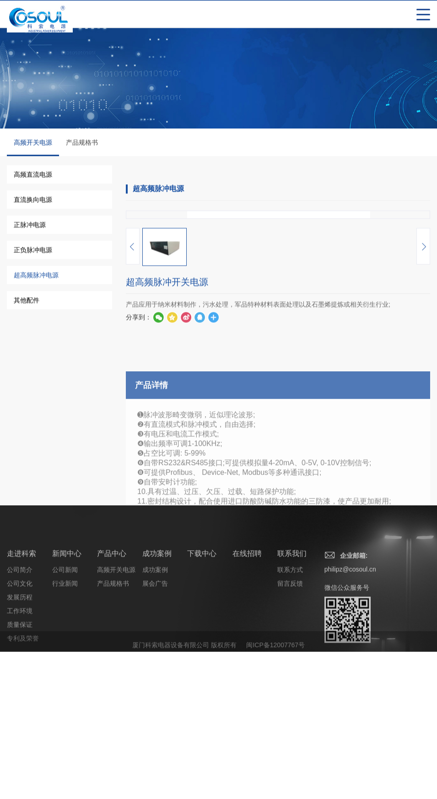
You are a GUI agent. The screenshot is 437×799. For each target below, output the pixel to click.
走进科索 (21, 732)
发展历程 (19, 776)
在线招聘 (247, 732)
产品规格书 (82, 143)
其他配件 (26, 301)
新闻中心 (66, 732)
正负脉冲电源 (33, 251)
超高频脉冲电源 (36, 276)
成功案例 (157, 732)
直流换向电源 (33, 200)
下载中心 (201, 732)
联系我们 (292, 732)
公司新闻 (65, 748)
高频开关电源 (33, 148)
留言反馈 (290, 762)
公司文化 (19, 762)
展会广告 (155, 762)
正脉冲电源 (30, 226)
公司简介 (19, 748)
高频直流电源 (33, 175)
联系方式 (290, 748)
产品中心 (111, 732)
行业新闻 (65, 762)
